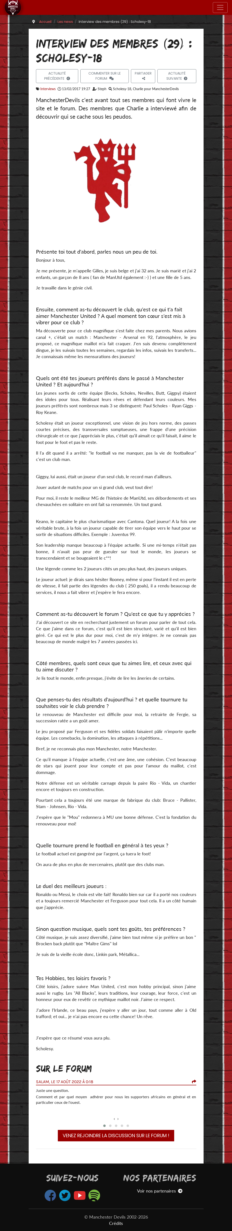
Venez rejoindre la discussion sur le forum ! (116, 1135)
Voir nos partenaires (159, 1190)
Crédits (116, 1223)
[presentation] (114, 1119)
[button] (104, 1125)
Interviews (48, 89)
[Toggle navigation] (220, 7)
